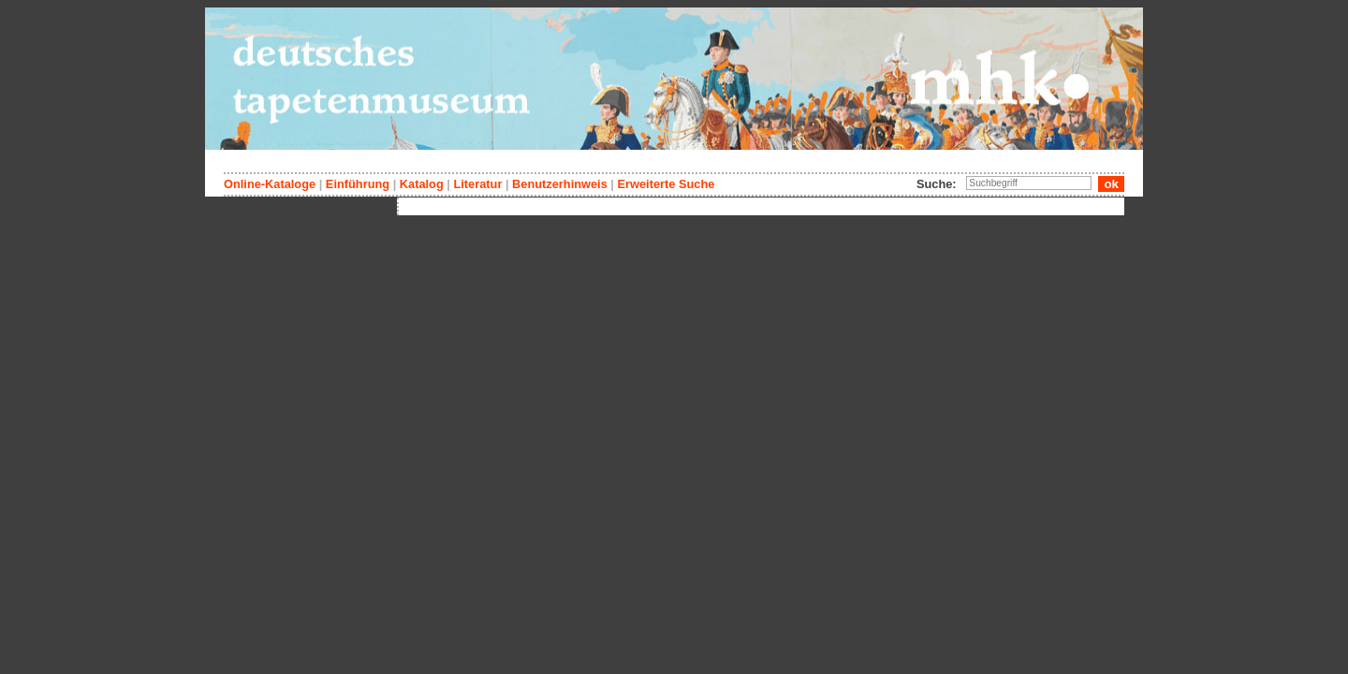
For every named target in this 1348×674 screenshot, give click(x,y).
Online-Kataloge (269, 184)
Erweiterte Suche (665, 184)
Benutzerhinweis (560, 184)
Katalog (422, 184)
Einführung (357, 184)
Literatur (477, 184)
